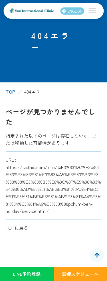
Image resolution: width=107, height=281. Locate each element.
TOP (10, 91)
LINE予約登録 (27, 273)
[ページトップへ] (97, 255)
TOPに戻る (17, 227)
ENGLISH (72, 11)
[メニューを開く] (92, 11)
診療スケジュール (80, 273)
